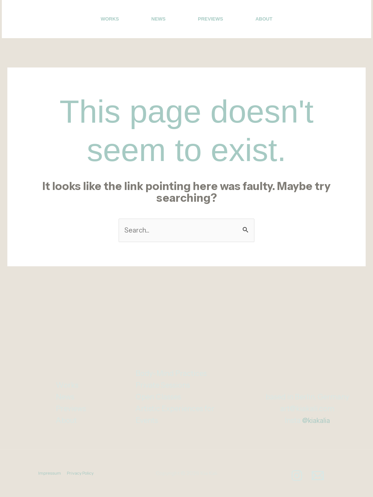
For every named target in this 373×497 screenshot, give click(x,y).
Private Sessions (162, 386)
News (158, 19)
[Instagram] (332, 19)
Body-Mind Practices (171, 374)
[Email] (348, 19)
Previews (210, 19)
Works (110, 19)
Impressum (49, 474)
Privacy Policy (80, 474)
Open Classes (158, 398)
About (264, 19)
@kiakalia (316, 421)
